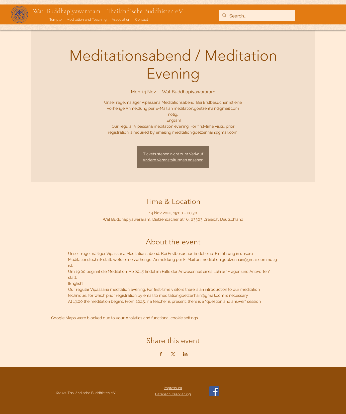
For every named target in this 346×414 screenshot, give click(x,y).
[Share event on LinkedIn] (185, 354)
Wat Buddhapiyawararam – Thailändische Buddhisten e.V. (108, 11)
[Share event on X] (173, 354)
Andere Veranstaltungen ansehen (173, 160)
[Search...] (256, 16)
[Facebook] (214, 391)
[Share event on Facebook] (161, 354)
